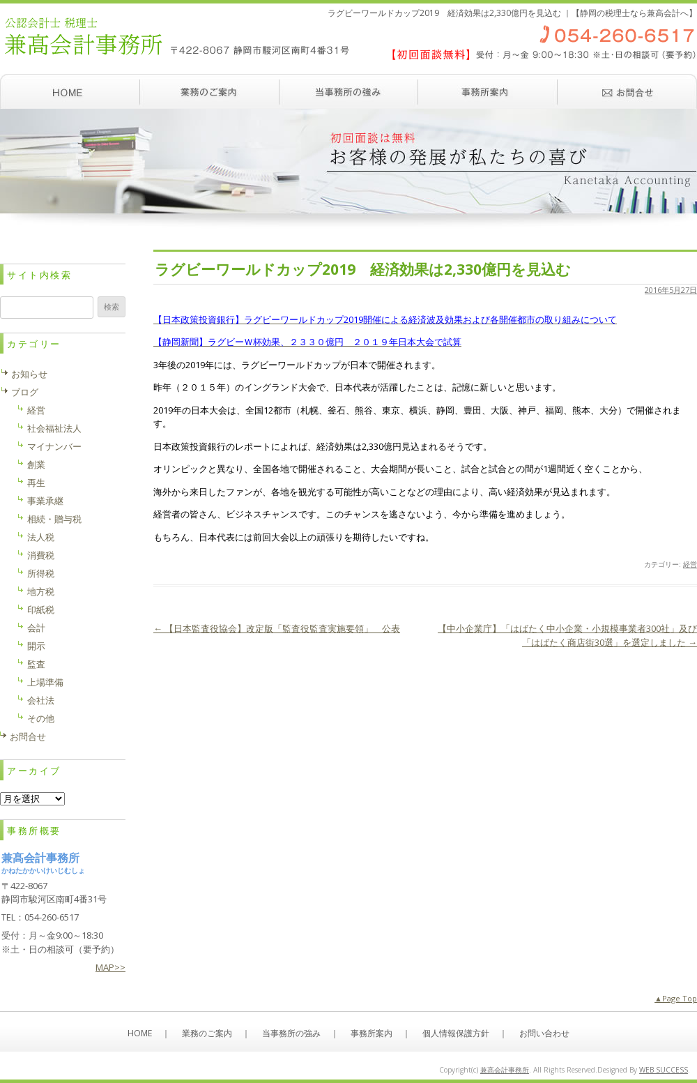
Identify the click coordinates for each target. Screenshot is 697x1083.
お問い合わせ (627, 91)
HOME (140, 1033)
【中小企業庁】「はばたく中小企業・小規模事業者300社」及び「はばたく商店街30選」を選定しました (567, 635)
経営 (690, 564)
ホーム (69, 91)
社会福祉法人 (54, 428)
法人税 (40, 537)
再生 (36, 482)
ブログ (24, 392)
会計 (36, 627)
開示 (36, 645)
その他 (40, 718)
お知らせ (29, 374)
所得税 (40, 573)
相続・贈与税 (54, 519)
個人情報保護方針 (455, 1033)
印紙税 (40, 609)
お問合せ (28, 736)
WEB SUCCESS (663, 1070)
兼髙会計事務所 (504, 1070)
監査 (36, 664)
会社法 (40, 700)
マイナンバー (54, 446)
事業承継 (45, 500)
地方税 (40, 591)
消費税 (40, 555)
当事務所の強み (348, 91)
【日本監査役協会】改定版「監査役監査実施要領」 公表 (276, 628)
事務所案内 (488, 91)
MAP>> (110, 967)
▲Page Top (675, 998)
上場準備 (45, 682)
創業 (36, 464)
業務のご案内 (209, 91)
